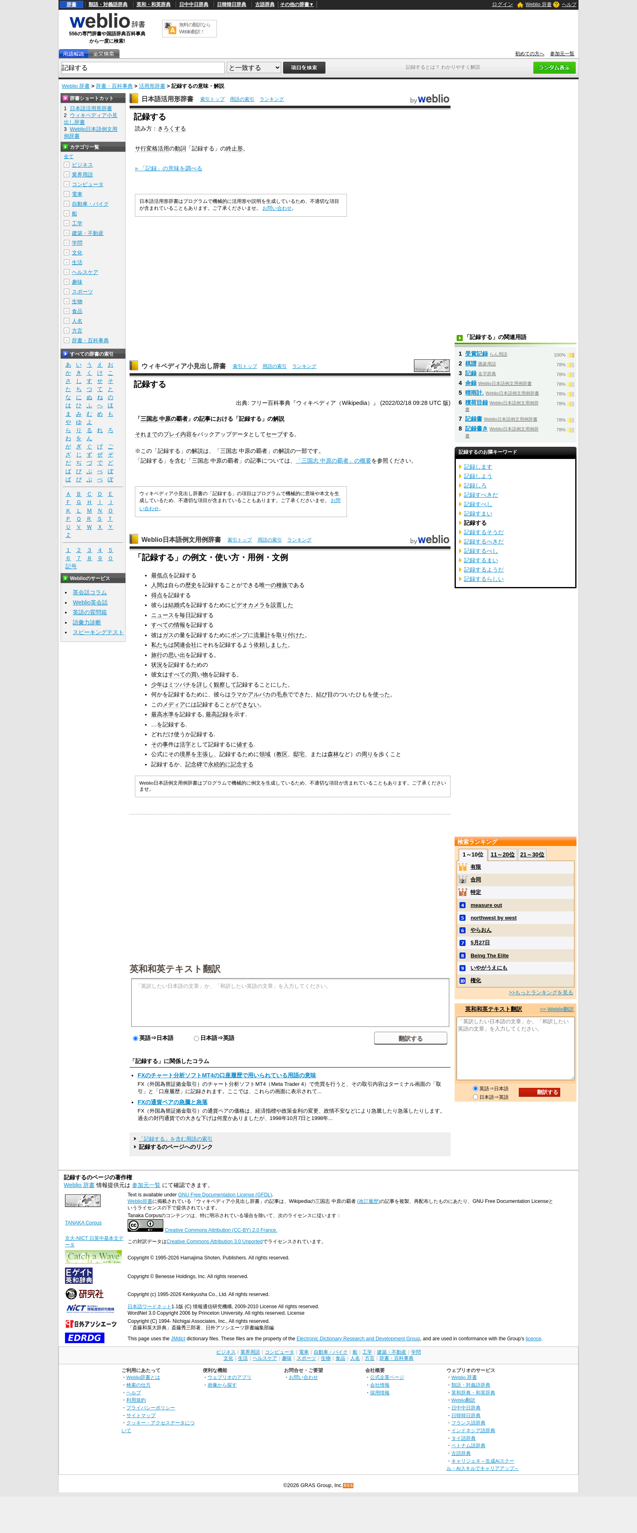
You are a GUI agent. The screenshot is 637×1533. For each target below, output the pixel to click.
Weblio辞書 (140, 1201)
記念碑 (193, 764)
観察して (225, 684)
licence (533, 1339)
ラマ (236, 694)
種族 (282, 585)
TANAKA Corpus (83, 1223)
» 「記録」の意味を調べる (168, 168)
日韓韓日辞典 (231, 4)
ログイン (502, 4)
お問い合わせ (277, 208)
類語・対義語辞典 (108, 4)
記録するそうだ (484, 532)
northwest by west (493, 918)
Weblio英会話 (90, 602)
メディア (173, 704)
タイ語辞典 (463, 1438)
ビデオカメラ (248, 605)
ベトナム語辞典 (468, 1445)
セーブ (274, 434)
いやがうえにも (488, 968)
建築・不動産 (88, 233)
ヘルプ (569, 4)
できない (247, 704)
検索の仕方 (138, 1384)
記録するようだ (484, 569)
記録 (471, 373)
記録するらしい (484, 579)
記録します (478, 466)
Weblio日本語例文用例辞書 (181, 539)
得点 (156, 595)
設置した (282, 605)
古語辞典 (265, 4)
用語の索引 (242, 99)
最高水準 (162, 714)
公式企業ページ (387, 1377)
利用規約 (136, 1400)
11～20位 (503, 854)
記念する (242, 764)
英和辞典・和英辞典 (473, 1392)
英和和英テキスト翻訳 (175, 968)
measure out (486, 905)
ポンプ (239, 635)
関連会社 (185, 644)
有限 (475, 867)
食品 (77, 311)
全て (69, 156)
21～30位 (532, 854)
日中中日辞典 (193, 4)
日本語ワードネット (149, 1306)
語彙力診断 (87, 622)
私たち (159, 644)
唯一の (267, 585)
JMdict (178, 1339)
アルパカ (259, 694)
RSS (348, 1485)
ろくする (174, 128)
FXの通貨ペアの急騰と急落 (173, 1102)
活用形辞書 (152, 86)
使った (381, 694)
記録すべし (478, 504)
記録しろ (475, 485)
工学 (77, 223)
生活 (77, 262)
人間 (156, 585)
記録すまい (478, 513)
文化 (77, 253)
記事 (204, 418)
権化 (475, 980)
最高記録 (217, 714)
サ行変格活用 (152, 148)
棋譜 (471, 363)
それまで (146, 434)
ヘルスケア (85, 272)
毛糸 (282, 694)
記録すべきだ (481, 494)
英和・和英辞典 (153, 4)
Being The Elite (489, 955)
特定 (475, 892)
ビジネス (82, 165)
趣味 (77, 282)
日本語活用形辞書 (167, 99)
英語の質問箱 (90, 612)
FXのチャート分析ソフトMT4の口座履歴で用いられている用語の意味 (227, 1075)
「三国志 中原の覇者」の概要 (333, 460)
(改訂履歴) (368, 1201)
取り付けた (290, 635)
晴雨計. (474, 392)
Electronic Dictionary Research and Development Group (358, 1339)
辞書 (71, 4)
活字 (185, 744)
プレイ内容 (177, 434)
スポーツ (82, 292)
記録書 (473, 418)
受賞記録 (476, 353)
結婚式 (176, 605)
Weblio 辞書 (539, 4)
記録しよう (478, 476)
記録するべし (481, 551)
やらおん (481, 930)
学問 (77, 243)
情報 (179, 625)
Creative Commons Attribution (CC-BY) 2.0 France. (221, 1230)
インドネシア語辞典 (473, 1430)
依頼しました (271, 644)
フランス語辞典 (468, 1422)
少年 (156, 684)
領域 (265, 754)
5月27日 (480, 942)
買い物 (199, 674)
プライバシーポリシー (150, 1407)
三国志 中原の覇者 (164, 418)
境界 (185, 754)
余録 (471, 383)
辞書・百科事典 (114, 86)
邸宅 (299, 754)
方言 (77, 331)
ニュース (162, 615)
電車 (77, 194)
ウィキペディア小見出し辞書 (183, 366)
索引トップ (212, 99)
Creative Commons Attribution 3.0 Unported (215, 1241)
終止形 (234, 148)
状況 (156, 664)
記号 (71, 566)
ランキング (272, 99)
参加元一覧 (562, 54)
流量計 (262, 635)
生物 (77, 301)
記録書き (476, 428)
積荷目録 (476, 402)
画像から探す (222, 1384)
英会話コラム (90, 592)
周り (367, 754)
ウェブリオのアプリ (229, 1377)
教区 (282, 754)
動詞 (180, 148)
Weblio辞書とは (143, 1377)
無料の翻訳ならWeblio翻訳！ (194, 28)
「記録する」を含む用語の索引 (175, 1139)
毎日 (185, 615)
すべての (162, 625)
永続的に (219, 764)
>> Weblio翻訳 (557, 1009)
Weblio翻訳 (463, 1400)
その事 (159, 744)
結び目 (324, 694)
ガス (168, 635)
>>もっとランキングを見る (541, 992)
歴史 (191, 585)
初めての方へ (529, 54)
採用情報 (380, 1392)
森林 (333, 754)
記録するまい (481, 560)
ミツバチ (179, 684)
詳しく (205, 684)
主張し (205, 754)
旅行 (156, 655)
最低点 (159, 575)
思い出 (176, 655)
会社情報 (380, 1384)
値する (245, 744)
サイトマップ (141, 1415)
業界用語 (82, 175)
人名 (77, 321)
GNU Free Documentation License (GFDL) (225, 1195)
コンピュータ (88, 184)
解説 (278, 418)
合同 (475, 879)
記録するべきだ (484, 541)
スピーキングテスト (98, 632)
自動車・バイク (90, 204)
